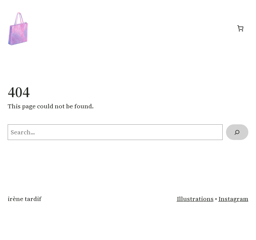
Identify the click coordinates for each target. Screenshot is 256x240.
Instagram (233, 199)
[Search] (237, 132)
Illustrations (195, 199)
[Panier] (240, 28)
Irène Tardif (24, 199)
